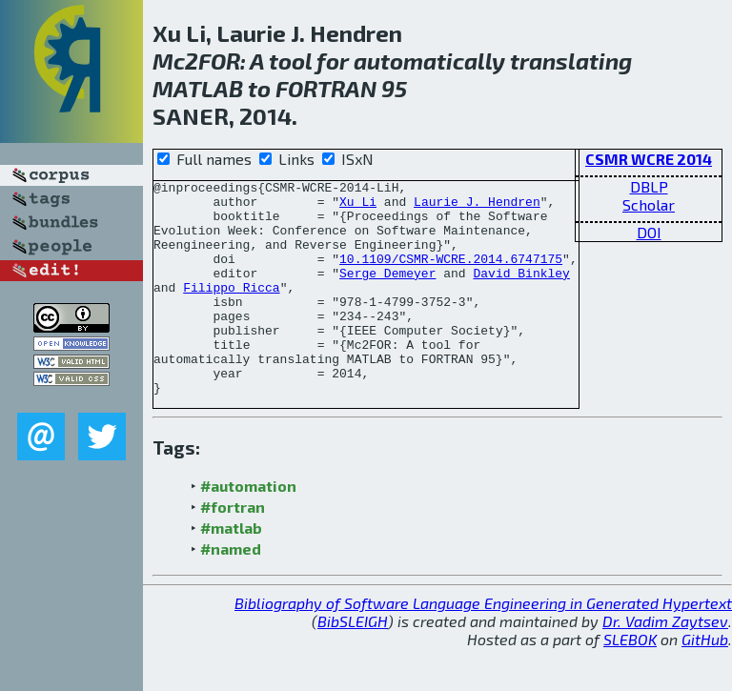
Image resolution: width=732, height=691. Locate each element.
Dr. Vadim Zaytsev (665, 664)
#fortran (232, 549)
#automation (248, 528)
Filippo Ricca (231, 309)
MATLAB (197, 88)
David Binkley (521, 292)
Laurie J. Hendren (477, 206)
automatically (429, 60)
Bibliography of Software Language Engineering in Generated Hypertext (483, 646)
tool (290, 60)
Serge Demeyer (387, 292)
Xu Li (357, 206)
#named (230, 591)
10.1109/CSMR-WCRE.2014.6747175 (450, 275)
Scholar (648, 204)
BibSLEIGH (352, 664)
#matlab (231, 570)
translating (571, 60)
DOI (649, 232)
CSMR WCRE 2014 (648, 159)
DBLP (649, 186)
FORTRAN (325, 88)
